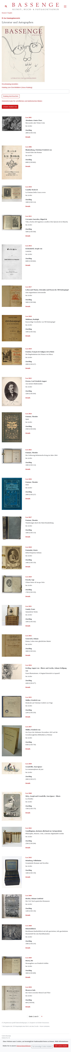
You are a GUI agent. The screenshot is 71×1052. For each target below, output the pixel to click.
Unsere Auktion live (10, 107)
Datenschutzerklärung (23, 1046)
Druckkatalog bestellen (10, 84)
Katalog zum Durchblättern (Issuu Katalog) (17, 87)
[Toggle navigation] (65, 6)
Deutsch (4, 13)
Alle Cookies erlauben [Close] (61, 1046)
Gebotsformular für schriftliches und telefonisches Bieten (22, 101)
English (10, 13)
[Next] (42, 1016)
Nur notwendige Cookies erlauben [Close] (42, 1046)
